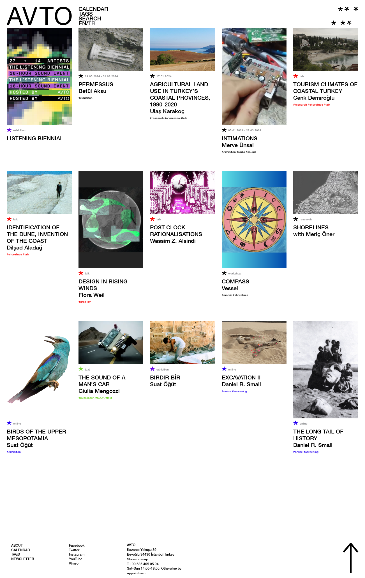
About (17, 545)
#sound (251, 151)
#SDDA (100, 397)
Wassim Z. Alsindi (176, 234)
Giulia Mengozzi (101, 384)
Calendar (93, 8)
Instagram (76, 554)
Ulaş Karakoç (180, 97)
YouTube (75, 559)
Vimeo (73, 563)
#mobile (227, 295)
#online (227, 391)
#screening (239, 391)
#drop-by (84, 301)
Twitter (74, 550)
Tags (85, 13)
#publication (86, 397)
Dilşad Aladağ (37, 237)
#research (157, 118)
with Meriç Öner (313, 230)
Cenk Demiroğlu (325, 91)
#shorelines (173, 118)
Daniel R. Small (241, 380)
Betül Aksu (95, 87)
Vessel (235, 284)
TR (91, 23)
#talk (184, 118)
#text (108, 397)
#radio (241, 151)
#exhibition (85, 97)
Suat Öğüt (36, 438)
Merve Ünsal (239, 141)
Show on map (137, 559)
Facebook (76, 545)
